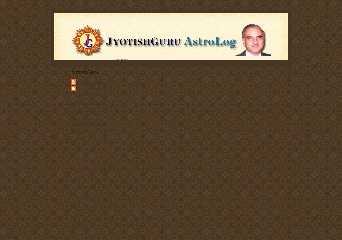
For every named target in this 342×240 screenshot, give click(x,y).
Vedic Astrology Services (90, 108)
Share (75, 133)
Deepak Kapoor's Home (89, 103)
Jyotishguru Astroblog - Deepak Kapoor (95, 91)
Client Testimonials (85, 118)
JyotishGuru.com (90, 82)
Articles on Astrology (87, 113)
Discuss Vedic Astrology (89, 124)
